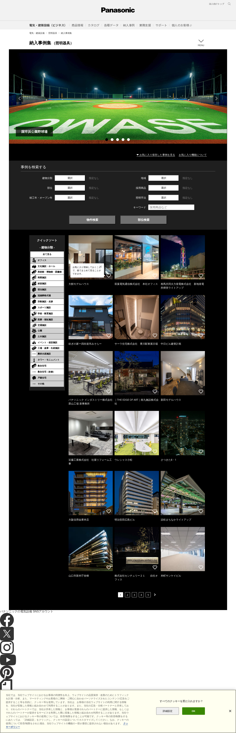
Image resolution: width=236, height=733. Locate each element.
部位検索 (143, 220)
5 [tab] (129, 140)
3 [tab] (118, 140)
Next (216, 98)
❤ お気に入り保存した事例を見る (156, 154)
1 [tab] (107, 140)
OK (193, 719)
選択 (70, 178)
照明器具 (52, 33)
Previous (19, 98)
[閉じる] (230, 719)
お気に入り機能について (193, 154)
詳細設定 (167, 719)
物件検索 (92, 220)
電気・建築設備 (37, 33)
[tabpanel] (118, 98)
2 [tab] (112, 140)
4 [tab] (123, 140)
